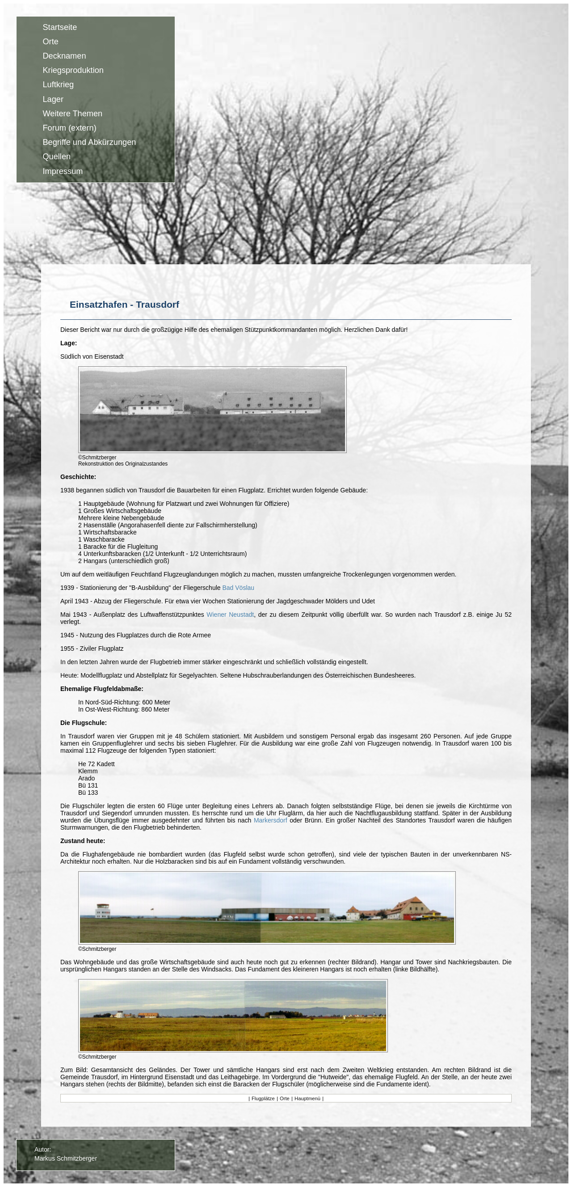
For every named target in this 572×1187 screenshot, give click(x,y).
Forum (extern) (69, 127)
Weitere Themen (72, 113)
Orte (50, 41)
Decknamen (64, 55)
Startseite (59, 27)
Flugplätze (263, 1098)
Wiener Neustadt (230, 614)
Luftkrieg (58, 85)
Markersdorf (270, 820)
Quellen (56, 157)
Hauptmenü (307, 1098)
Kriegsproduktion (73, 70)
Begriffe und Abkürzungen (89, 142)
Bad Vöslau (238, 587)
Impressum (62, 171)
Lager (52, 99)
